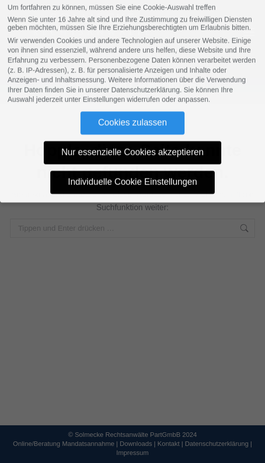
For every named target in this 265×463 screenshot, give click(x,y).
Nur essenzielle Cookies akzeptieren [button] (132, 143)
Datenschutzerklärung (145, 80)
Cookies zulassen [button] (132, 113)
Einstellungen (103, 90)
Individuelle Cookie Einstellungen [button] (132, 172)
